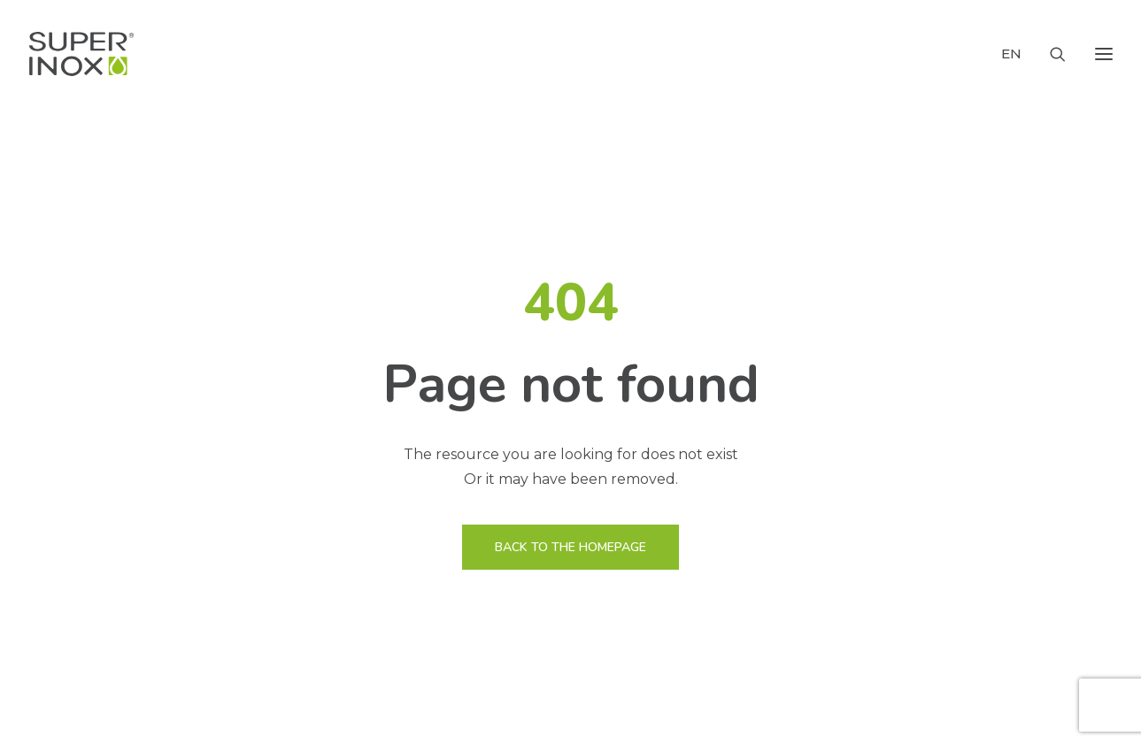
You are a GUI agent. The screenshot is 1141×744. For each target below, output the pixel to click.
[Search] (1050, 54)
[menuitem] (1015, 54)
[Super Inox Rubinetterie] (81, 54)
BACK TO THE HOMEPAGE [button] (570, 547)
